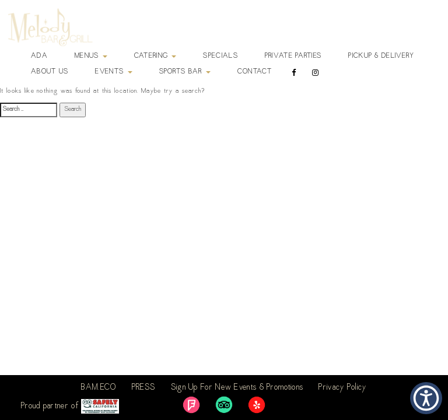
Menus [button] (91, 56)
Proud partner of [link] (70, 406)
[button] (426, 398)
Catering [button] (155, 56)
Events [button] (113, 72)
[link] (191, 405)
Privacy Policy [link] (342, 388)
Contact (254, 72)
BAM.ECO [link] (98, 388)
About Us (49, 72)
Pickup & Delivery (381, 56)
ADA (39, 56)
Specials (220, 56)
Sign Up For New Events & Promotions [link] (237, 388)
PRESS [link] (144, 388)
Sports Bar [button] (185, 72)
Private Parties (293, 56)
